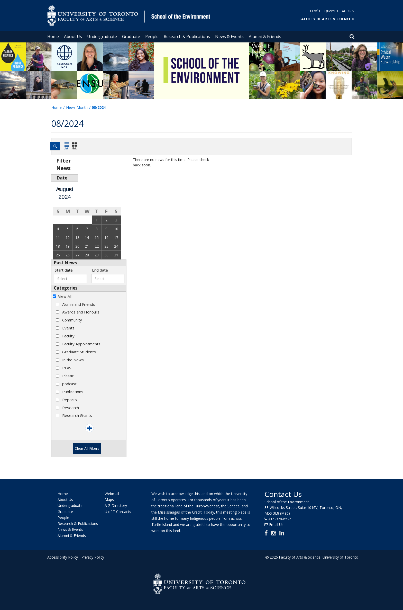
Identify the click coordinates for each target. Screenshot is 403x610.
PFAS (66, 367)
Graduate (131, 36)
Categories (65, 288)
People (152, 36)
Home (53, 36)
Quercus (331, 10)
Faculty (68, 335)
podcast (69, 383)
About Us (73, 36)
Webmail (112, 493)
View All (64, 296)
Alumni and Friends (78, 304)
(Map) (285, 513)
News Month (77, 107)
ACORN (348, 10)
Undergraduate (102, 36)
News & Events (229, 36)
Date (62, 178)
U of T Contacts (118, 511)
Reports (69, 399)
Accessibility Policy (62, 557)
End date (100, 270)
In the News (73, 359)
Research (70, 407)
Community (72, 319)
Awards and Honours (80, 312)
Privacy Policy (92, 557)
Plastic (68, 375)
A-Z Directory (116, 505)
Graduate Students (79, 351)
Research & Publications (187, 36)
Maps (109, 499)
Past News (65, 263)
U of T (315, 10)
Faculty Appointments (81, 343)
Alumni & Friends (265, 36)
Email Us (276, 524)
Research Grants (77, 415)
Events (68, 327)
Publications (72, 391)
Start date (64, 270)
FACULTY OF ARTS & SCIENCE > (326, 18)
